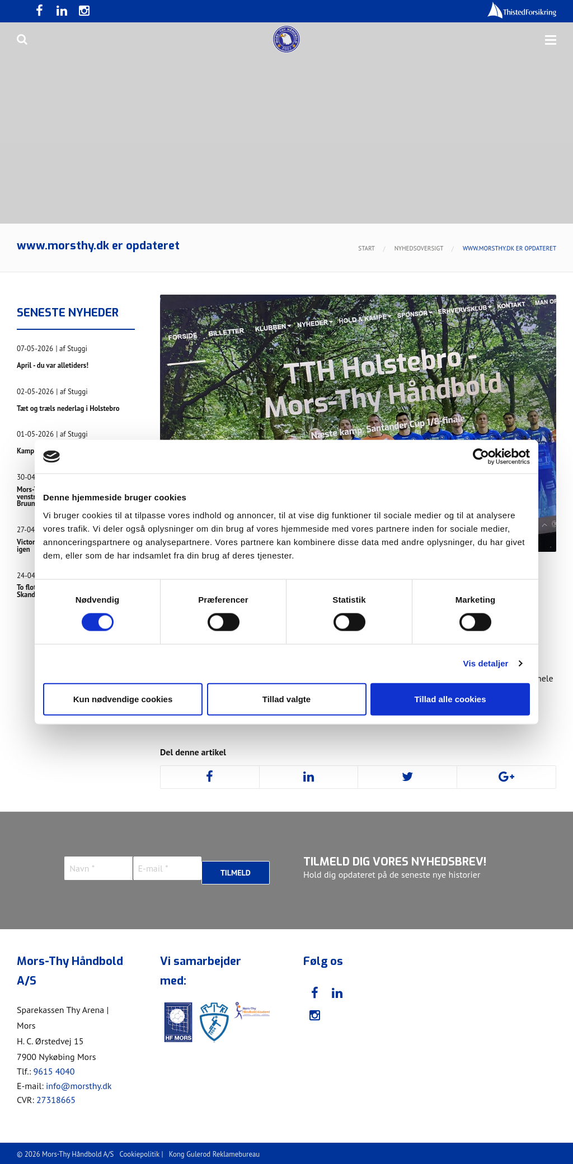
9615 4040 (53, 1069)
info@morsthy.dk (79, 1083)
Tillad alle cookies (450, 698)
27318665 (56, 1097)
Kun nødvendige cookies (123, 698)
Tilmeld (235, 868)
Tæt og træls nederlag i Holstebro (61, 409)
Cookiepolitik (139, 1152)
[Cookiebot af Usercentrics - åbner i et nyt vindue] (481, 456)
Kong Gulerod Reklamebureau (214, 1152)
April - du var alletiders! (61, 365)
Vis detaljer (486, 663)
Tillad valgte (286, 698)
